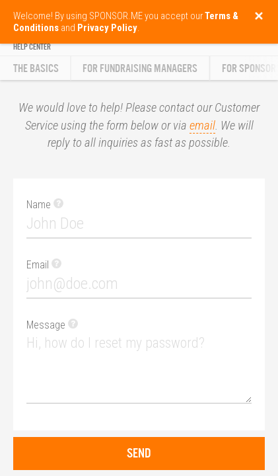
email (202, 125)
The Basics (36, 68)
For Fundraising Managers (140, 68)
